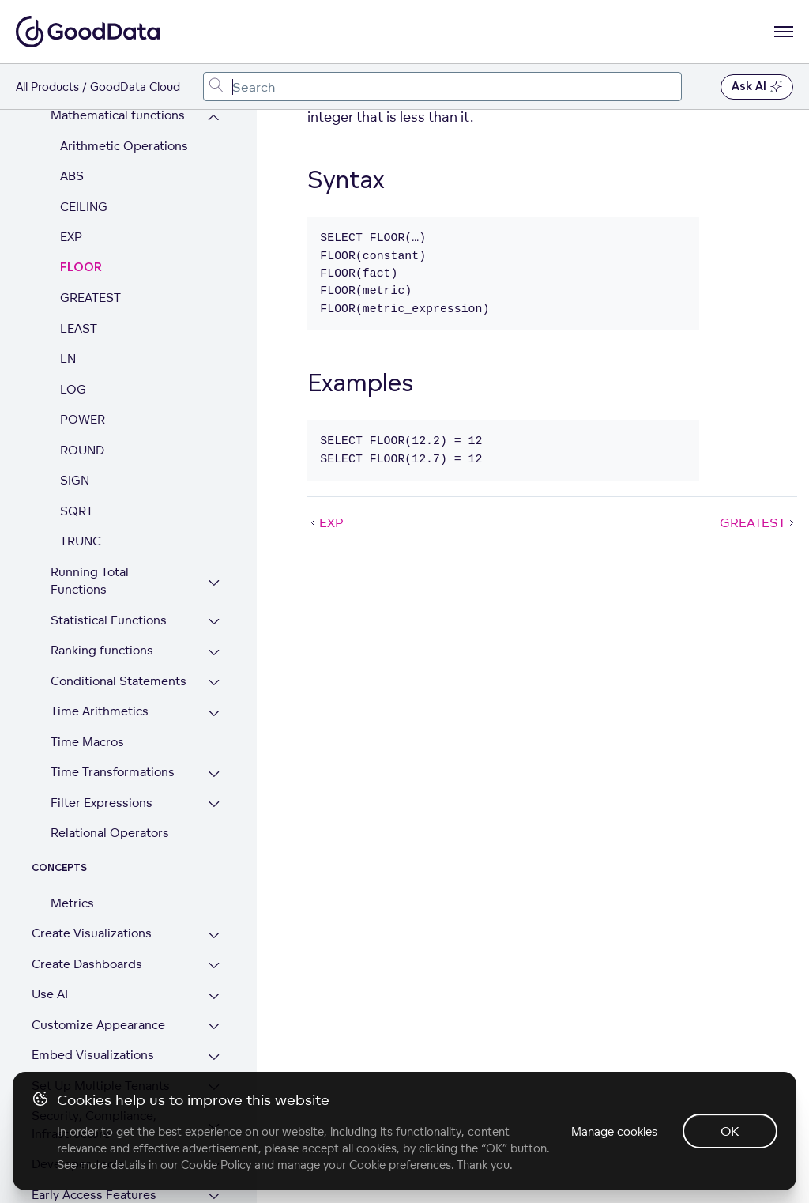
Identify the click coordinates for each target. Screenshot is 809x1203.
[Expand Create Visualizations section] (213, 846)
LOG (73, 299)
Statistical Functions (109, 530)
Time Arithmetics (100, 621)
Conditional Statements (118, 591)
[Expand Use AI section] (213, 907)
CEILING (83, 117)
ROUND (82, 360)
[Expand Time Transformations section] (213, 685)
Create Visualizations (92, 843)
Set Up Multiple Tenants (101, 996)
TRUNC (80, 451)
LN (68, 269)
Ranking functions (102, 560)
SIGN (74, 390)
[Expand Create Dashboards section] (213, 877)
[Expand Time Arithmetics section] (213, 624)
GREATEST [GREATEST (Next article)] (758, 522)
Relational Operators (110, 743)
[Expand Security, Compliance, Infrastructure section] (213, 1037)
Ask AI (757, 87)
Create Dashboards (87, 874)
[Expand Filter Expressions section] (213, 716)
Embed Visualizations (93, 965)
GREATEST (90, 208)
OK (730, 1131)
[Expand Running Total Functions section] (213, 493)
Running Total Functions (90, 491)
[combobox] (442, 86)
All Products (47, 86)
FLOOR (81, 178)
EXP (71, 147)
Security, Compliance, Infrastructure (94, 1035)
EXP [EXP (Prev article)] (325, 522)
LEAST (78, 239)
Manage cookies (614, 1131)
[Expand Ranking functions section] (213, 563)
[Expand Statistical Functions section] (213, 533)
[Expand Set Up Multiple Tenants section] (213, 999)
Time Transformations (113, 682)
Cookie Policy (216, 1164)
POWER (82, 330)
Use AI (50, 904)
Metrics (72, 813)
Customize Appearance (98, 935)
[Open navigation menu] (784, 31)
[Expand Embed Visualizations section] (213, 968)
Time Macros (87, 652)
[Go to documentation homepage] (88, 31)
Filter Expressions (101, 713)
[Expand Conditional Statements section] (213, 594)
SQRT (76, 421)
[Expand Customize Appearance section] (213, 938)
